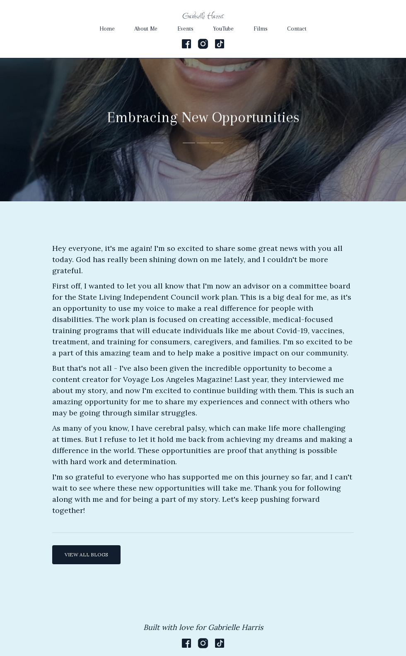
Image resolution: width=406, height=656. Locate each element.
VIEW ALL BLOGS (86, 554)
